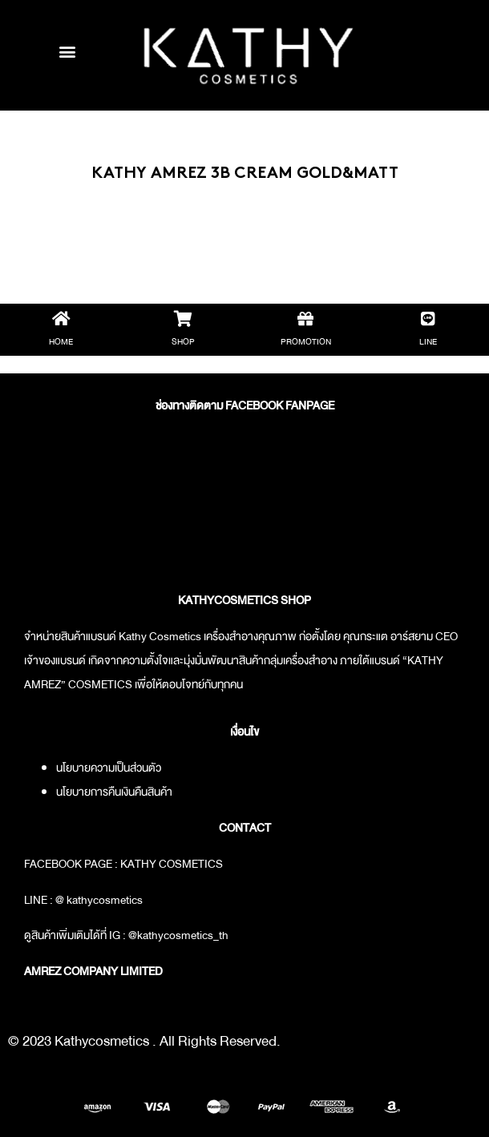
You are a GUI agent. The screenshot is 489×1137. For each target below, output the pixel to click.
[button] (67, 51)
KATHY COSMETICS (171, 863)
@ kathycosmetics (99, 899)
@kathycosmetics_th (178, 935)
